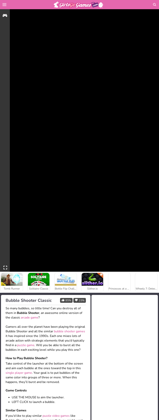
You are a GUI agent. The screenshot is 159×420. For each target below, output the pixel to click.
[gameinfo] (5, 16)
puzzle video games (56, 416)
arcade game (29, 317)
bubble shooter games (69, 331)
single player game (19, 373)
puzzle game (25, 345)
